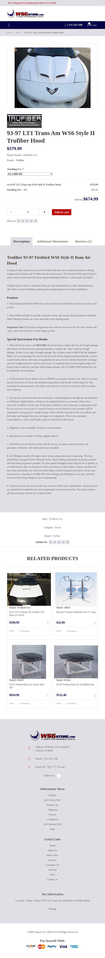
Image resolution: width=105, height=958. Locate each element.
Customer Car (52, 865)
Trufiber (20, 160)
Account (52, 869)
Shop (18, 32)
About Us (52, 850)
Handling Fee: (15, 169)
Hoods (58, 527)
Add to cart (61, 212)
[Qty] (28, 212)
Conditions (52, 819)
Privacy (52, 814)
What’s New (52, 855)
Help (52, 829)
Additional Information (52, 241)
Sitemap (52, 908)
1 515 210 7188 (73, 25)
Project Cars (52, 805)
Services (52, 860)
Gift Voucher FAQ (52, 824)
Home (9, 32)
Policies (52, 795)
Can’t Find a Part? (52, 800)
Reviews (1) (84, 241)
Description (21, 241)
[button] (49, 48)
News (52, 874)
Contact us (52, 879)
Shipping (52, 809)
